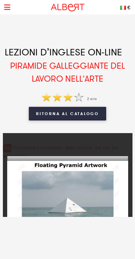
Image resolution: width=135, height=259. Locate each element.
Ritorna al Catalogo (67, 113)
